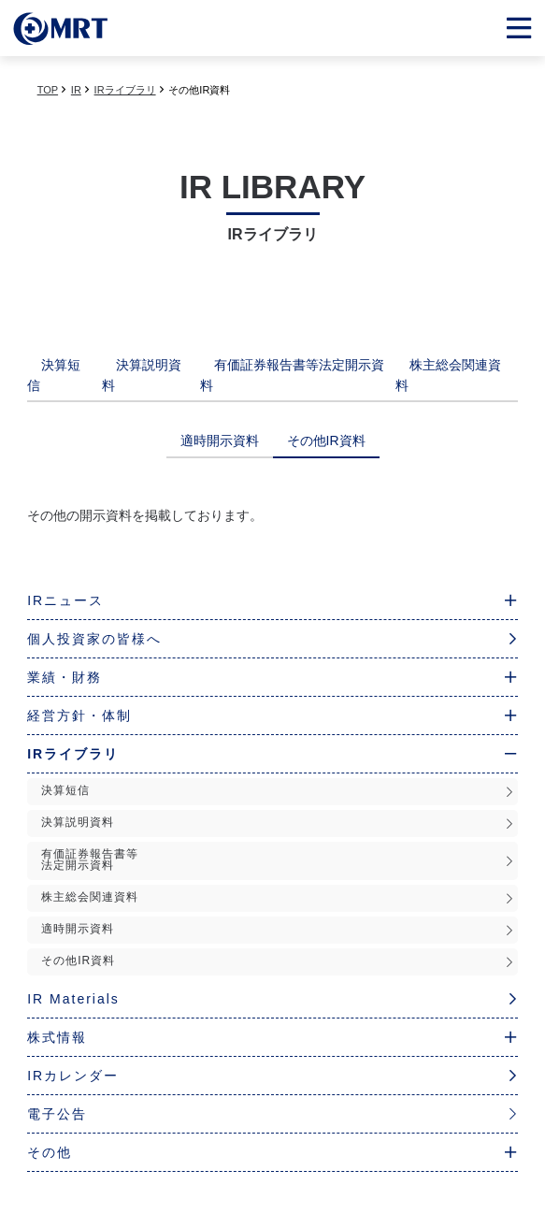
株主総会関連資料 (277, 897)
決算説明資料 (277, 823)
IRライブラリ (125, 89)
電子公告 (272, 1113)
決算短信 (277, 791)
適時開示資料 (277, 929)
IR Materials (272, 998)
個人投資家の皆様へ (272, 638)
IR (76, 89)
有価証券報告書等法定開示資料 (277, 859)
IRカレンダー (272, 1075)
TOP (47, 89)
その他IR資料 (277, 961)
